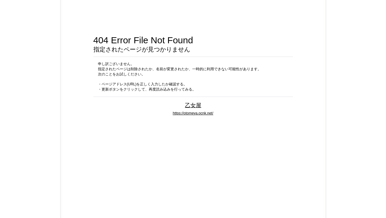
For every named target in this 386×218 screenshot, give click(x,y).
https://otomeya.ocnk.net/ (193, 113)
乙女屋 (193, 105)
